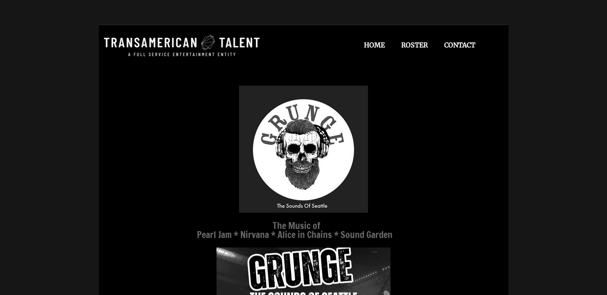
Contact (459, 45)
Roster (414, 45)
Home (374, 45)
